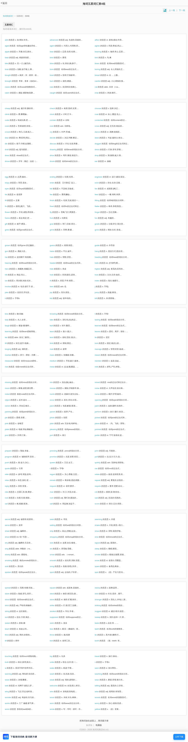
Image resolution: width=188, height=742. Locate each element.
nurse (100, 394)
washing (101, 674)
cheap (10, 108)
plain (55, 423)
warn (100, 668)
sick (54, 543)
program (11, 457)
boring (100, 69)
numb (55, 394)
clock (55, 114)
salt (54, 504)
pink (10, 423)
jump (100, 292)
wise (100, 691)
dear (10, 138)
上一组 (172, 10)
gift (9, 224)
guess (55, 245)
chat (100, 93)
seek (55, 519)
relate (100, 474)
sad (99, 498)
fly (54, 212)
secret (10, 519)
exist (100, 183)
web (10, 686)
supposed (57, 617)
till (9, 641)
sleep (100, 549)
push (10, 462)
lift (9, 343)
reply (10, 486)
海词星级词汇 (8, 16)
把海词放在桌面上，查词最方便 (94, 721)
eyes (10, 189)
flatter (100, 206)
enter (55, 183)
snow (100, 560)
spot (100, 572)
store (55, 599)
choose (101, 108)
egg (9, 177)
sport (55, 572)
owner (10, 406)
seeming (101, 519)
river (55, 492)
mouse (56, 388)
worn (55, 703)
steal (55, 594)
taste (100, 623)
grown (10, 245)
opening (101, 400)
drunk (55, 161)
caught (56, 93)
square (56, 588)
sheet (10, 531)
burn (55, 81)
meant (100, 355)
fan (99, 189)
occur (55, 400)
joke (10, 292)
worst (10, 709)
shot (100, 537)
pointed (101, 429)
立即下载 (179, 737)
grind (55, 230)
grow (100, 230)
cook (10, 126)
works (10, 703)
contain (56, 120)
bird (99, 57)
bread (100, 75)
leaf (54, 325)
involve (11, 286)
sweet (10, 623)
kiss (10, 314)
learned (101, 325)
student (56, 611)
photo (55, 417)
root (10, 498)
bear (55, 52)
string (10, 611)
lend (55, 337)
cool (55, 126)
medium (56, 361)
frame (10, 218)
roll (99, 492)
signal (100, 543)
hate (55, 257)
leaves (101, 331)
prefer (100, 435)
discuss (56, 144)
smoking (11, 560)
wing (10, 691)
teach (10, 629)
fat (9, 194)
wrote (55, 709)
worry (100, 703)
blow (55, 63)
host (100, 275)
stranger (101, 599)
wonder (11, 697)
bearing (101, 52)
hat (9, 257)
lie (99, 337)
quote (10, 468)
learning (11, 331)
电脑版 (99, 725)
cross (100, 126)
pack (55, 406)
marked (11, 355)
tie (99, 635)
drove (10, 161)
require (101, 486)
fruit (54, 218)
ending (56, 177)
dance (100, 132)
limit (54, 343)
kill (99, 298)
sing (10, 549)
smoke (101, 554)
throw (55, 635)
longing (11, 349)
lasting (101, 320)
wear (100, 680)
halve (55, 251)
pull (99, 457)
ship (55, 531)
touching (12, 656)
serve (10, 525)
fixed (55, 206)
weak (55, 680)
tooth (100, 641)
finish (55, 200)
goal (55, 224)
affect (100, 40)
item (55, 286)
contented (102, 120)
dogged (101, 144)
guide (100, 245)
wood (55, 697)
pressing (56, 451)
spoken (11, 572)
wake (55, 668)
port (54, 435)
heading (101, 257)
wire (55, 691)
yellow (100, 709)
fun (99, 218)
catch (10, 93)
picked (101, 417)
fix (9, 206)
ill (53, 281)
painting (11, 412)
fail (54, 189)
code (10, 120)
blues (100, 63)
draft (10, 149)
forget (100, 212)
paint (100, 406)
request (56, 486)
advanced (57, 40)
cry (54, 132)
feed (100, 194)
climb (10, 114)
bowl (55, 75)
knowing (56, 314)
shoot (10, 537)
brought (11, 81)
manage (101, 349)
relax (10, 480)
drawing (56, 149)
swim (55, 623)
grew (10, 230)
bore (55, 69)
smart (55, 554)
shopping (57, 537)
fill (9, 200)
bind (55, 57)
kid (54, 298)
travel (100, 656)
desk (100, 138)
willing (100, 686)
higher (100, 269)
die (9, 144)
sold (10, 566)
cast (55, 87)
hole (55, 275)
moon (10, 388)
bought (11, 75)
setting (56, 525)
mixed (100, 382)
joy (54, 292)
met (9, 367)
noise (100, 388)
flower (10, 212)
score (100, 504)
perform (101, 412)
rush (55, 498)
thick (10, 635)
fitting (100, 200)
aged (10, 46)
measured (12, 361)
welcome (57, 686)
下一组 (182, 10)
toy (54, 656)
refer (10, 474)
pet (9, 417)
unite (55, 662)
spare (100, 566)
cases (10, 87)
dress (100, 149)
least (55, 331)
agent (55, 46)
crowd (10, 132)
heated (56, 263)
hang (100, 251)
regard (56, 474)
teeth (100, 629)
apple (10, 52)
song (55, 566)
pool (10, 435)
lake (55, 320)
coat (100, 114)
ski (54, 549)
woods (101, 697)
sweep (101, 617)
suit (9, 617)
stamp (100, 588)
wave (10, 680)
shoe (100, 531)
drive (55, 155)
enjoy (10, 183)
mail (55, 349)
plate (10, 429)
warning (11, 674)
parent (56, 412)
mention (101, 361)
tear (54, 629)
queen (56, 462)
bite (9, 63)
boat (10, 69)
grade (100, 224)
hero (10, 269)
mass (55, 355)
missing (11, 382)
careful (101, 81)
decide (56, 138)
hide (55, 269)
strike (55, 605)
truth (10, 662)
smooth (56, 560)
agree (100, 46)
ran (99, 468)
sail (9, 504)
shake (100, 525)
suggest (101, 611)
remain (56, 480)
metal (55, 367)
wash (55, 674)
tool (54, 641)
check (55, 108)
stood (10, 599)
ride (9, 492)
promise (56, 457)
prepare (11, 451)
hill (9, 275)
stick (100, 594)
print (100, 451)
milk (99, 367)
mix (54, 382)
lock (99, 343)
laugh (10, 325)
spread (11, 588)
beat (10, 57)
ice (9, 281)
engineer (102, 177)
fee (54, 194)
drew (10, 155)
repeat (101, 480)
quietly (101, 462)
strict (10, 605)
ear (99, 161)
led (9, 337)
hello (100, 263)
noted (10, 394)
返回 (4, 3)
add (9, 40)
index (100, 281)
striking (101, 605)
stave (10, 594)
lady (10, 320)
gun (9, 251)
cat (99, 87)
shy (9, 543)
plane (100, 423)
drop (100, 155)
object (10, 400)
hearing (11, 263)
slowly (10, 554)
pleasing (56, 429)
